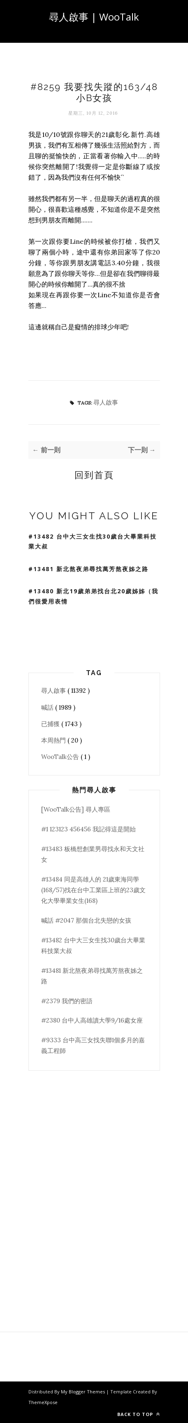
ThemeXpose (43, 1402)
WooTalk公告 (61, 757)
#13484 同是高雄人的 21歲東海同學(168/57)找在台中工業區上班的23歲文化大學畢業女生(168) (93, 890)
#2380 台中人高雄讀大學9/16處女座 (92, 1020)
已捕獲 (51, 724)
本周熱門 (54, 740)
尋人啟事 (105, 402)
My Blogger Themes (83, 1391)
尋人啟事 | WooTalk (94, 16)
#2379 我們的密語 (67, 1001)
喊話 (48, 707)
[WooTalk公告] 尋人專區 (75, 809)
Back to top (138, 1414)
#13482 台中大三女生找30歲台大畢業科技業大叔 (92, 541)
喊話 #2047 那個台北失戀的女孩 (86, 920)
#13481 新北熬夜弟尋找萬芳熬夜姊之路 (88, 569)
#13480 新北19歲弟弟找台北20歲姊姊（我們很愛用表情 (93, 596)
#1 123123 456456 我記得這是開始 (88, 829)
